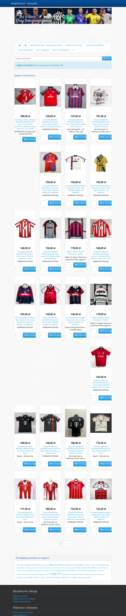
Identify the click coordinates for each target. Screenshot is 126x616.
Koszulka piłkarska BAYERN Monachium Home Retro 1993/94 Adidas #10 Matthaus (50, 189)
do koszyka (30, 139)
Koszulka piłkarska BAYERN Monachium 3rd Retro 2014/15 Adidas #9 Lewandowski (50, 449)
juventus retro (56, 568)
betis (78, 570)
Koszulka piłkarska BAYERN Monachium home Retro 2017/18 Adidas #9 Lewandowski (75, 515)
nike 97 (56, 574)
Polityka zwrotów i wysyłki (24, 598)
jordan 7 (94, 570)
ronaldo (78, 568)
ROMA (74, 565)
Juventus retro (90, 565)
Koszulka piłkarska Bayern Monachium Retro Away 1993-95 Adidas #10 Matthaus (101, 189)
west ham (44, 565)
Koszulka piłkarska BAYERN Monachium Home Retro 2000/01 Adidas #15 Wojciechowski (50, 123)
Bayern (43, 577)
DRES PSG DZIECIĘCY (54, 577)
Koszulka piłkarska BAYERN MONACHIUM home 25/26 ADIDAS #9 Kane (25, 515)
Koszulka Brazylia (68, 568)
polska (28, 568)
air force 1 (105, 568)
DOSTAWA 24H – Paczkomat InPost (46, 45)
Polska (79, 574)
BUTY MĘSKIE (43, 50)
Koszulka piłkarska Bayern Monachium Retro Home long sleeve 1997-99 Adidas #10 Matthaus (25, 321)
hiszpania (39, 570)
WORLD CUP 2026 (74, 45)
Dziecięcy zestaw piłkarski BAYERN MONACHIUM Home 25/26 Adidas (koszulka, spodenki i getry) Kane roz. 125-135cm (25, 124)
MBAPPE (65, 577)
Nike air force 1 (35, 577)
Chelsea (41, 568)
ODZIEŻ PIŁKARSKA (94, 45)
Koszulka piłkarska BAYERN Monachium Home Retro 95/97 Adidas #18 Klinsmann (76, 123)
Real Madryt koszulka (69, 574)
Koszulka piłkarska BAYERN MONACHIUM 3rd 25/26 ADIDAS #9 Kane (25, 449)
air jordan (87, 577)
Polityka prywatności (21, 601)
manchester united (89, 568)
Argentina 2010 (45, 574)
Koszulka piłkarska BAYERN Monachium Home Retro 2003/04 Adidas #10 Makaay (50, 321)
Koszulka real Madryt (33, 565)
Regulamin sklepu (20, 596)
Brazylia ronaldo (22, 577)
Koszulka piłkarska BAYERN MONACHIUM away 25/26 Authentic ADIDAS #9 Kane (101, 123)
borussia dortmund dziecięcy (92, 574)
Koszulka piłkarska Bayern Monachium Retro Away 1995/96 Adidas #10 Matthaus (75, 189)
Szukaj (106, 58)
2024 (82, 570)
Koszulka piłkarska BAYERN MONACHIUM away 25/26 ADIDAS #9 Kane (101, 449)
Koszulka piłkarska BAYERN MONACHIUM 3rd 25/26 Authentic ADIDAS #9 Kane (75, 449)
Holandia (65, 570)
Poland (79, 577)
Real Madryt (67, 565)
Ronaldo (72, 570)
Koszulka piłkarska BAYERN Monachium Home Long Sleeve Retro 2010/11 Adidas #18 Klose (101, 255)
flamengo (87, 570)
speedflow (20, 565)
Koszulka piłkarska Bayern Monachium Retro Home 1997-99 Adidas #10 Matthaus (75, 321)
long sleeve (31, 570)
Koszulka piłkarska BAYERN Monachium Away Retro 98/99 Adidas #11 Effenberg (50, 255)
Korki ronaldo (22, 570)
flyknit (75, 577)
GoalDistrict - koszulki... (24, 3)
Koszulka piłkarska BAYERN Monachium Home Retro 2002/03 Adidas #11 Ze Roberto (101, 383)
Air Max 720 (47, 570)
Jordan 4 (81, 565)
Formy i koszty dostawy (23, 612)
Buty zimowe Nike (32, 574)
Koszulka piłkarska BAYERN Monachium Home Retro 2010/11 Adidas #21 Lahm (25, 255)
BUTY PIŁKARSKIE (61, 50)
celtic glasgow (57, 570)
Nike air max (55, 564)
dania (98, 568)
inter (70, 577)
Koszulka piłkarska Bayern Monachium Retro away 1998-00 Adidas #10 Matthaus (101, 515)
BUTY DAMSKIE (26, 50)
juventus (34, 568)
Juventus (47, 568)
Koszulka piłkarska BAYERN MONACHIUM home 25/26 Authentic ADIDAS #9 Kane (50, 515)
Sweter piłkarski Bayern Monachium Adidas (75, 253)
